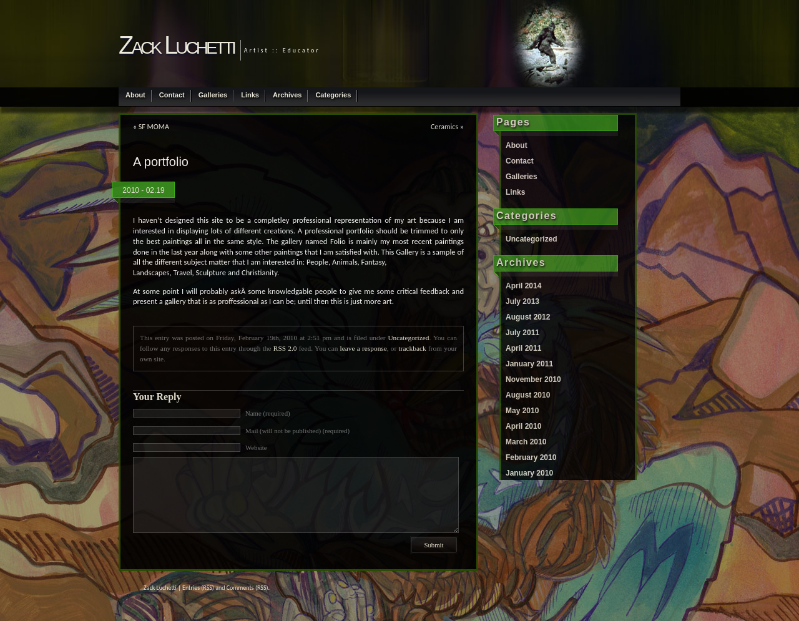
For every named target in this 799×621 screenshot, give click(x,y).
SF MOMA (154, 126)
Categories (333, 95)
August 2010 (528, 395)
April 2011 (523, 348)
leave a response (363, 348)
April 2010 (523, 426)
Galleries (213, 95)
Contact (172, 95)
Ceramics (444, 126)
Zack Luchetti (176, 45)
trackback (412, 348)
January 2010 (529, 473)
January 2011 (529, 363)
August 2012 (528, 317)
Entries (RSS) (198, 588)
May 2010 (522, 410)
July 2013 (522, 301)
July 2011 (522, 332)
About (135, 95)
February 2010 (531, 457)
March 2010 (526, 442)
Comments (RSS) (247, 588)
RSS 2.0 (285, 348)
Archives (287, 95)
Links (250, 95)
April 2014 (523, 285)
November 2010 (533, 379)
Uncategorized (408, 337)
